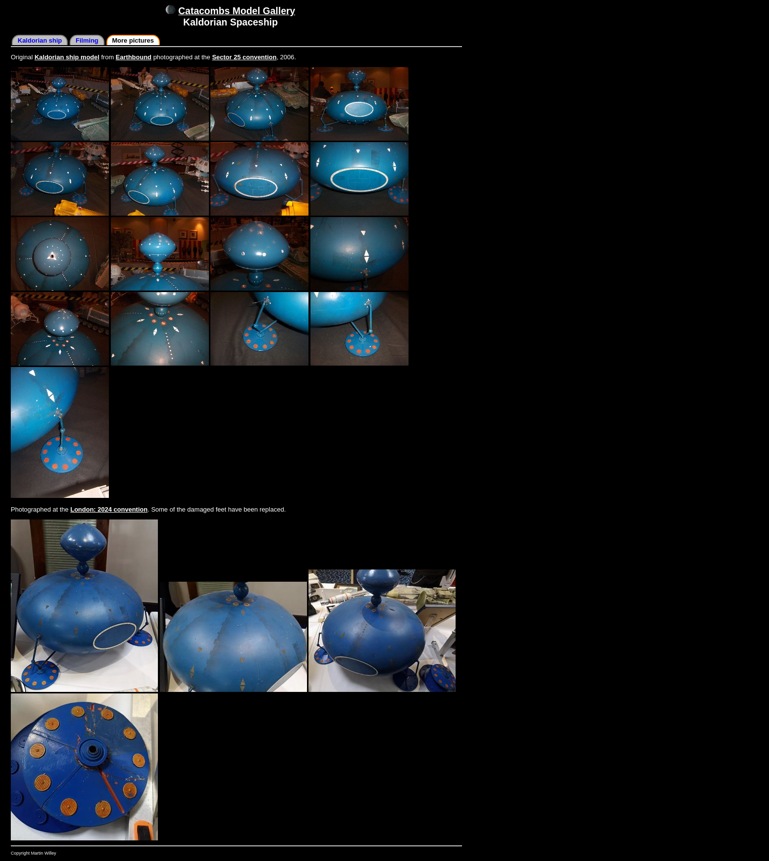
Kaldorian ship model (66, 57)
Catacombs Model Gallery (237, 10)
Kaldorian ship (40, 40)
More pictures (133, 40)
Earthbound (134, 57)
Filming (87, 40)
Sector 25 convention (244, 57)
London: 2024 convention (108, 509)
